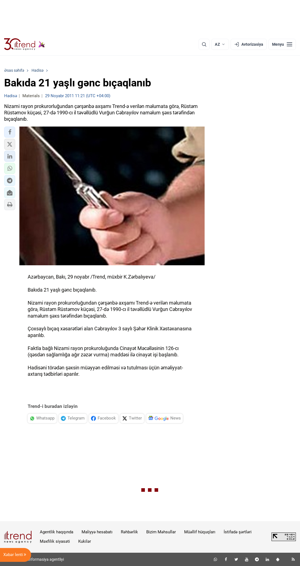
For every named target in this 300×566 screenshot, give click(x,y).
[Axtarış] (204, 44)
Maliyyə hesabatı (97, 531)
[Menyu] (282, 44)
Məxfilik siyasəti (55, 541)
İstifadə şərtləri (238, 531)
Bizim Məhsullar (161, 531)
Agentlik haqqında (56, 531)
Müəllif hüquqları (199, 531)
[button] (9, 132)
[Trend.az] (24, 44)
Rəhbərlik (129, 531)
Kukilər (84, 541)
